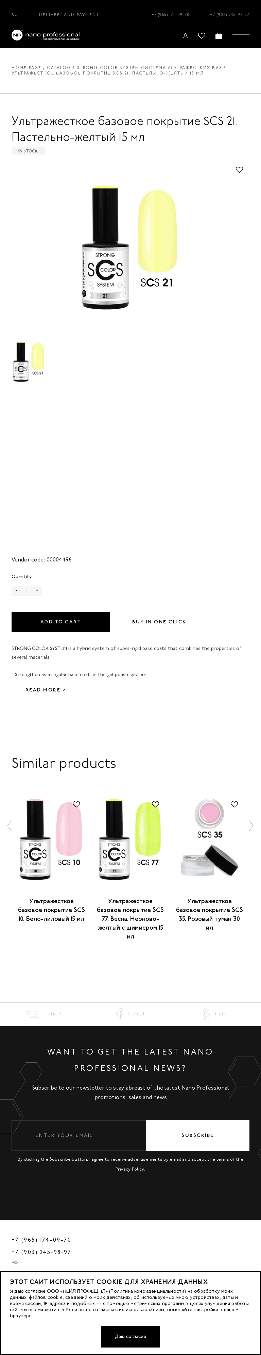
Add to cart (61, 622)
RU (15, 14)
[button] (9, 825)
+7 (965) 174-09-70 (171, 14)
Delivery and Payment (69, 14)
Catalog (59, 67)
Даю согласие (130, 1336)
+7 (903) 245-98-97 (229, 14)
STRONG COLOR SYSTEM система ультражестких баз (149, 67)
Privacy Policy (130, 1169)
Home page (26, 67)
